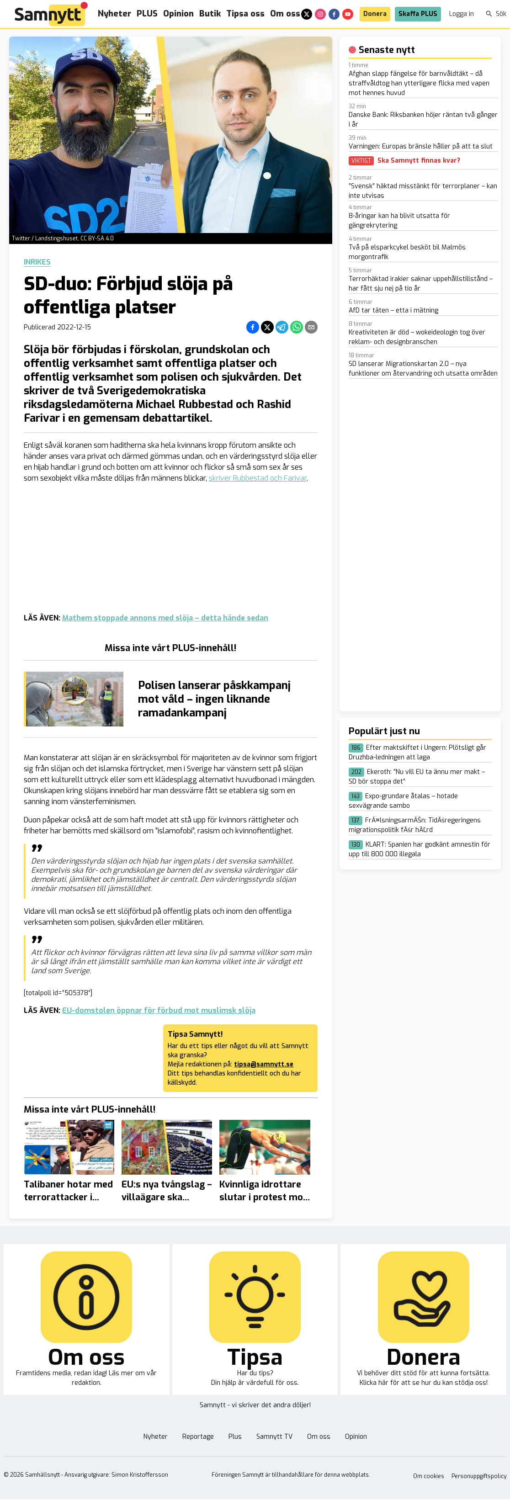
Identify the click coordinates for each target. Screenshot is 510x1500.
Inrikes (37, 262)
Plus (235, 1436)
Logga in (461, 14)
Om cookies (428, 1476)
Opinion (178, 13)
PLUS (147, 13)
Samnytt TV (274, 1436)
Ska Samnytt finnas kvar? (418, 161)
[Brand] (51, 14)
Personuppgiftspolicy (479, 1476)
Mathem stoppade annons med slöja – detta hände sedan (165, 618)
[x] (306, 14)
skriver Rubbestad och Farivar (258, 478)
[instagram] (320, 14)
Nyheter (114, 13)
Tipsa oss (245, 13)
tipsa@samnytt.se (263, 1064)
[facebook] (334, 14)
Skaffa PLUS (417, 14)
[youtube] (347, 14)
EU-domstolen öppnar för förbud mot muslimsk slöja (158, 1010)
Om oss (285, 13)
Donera (375, 14)
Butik (210, 13)
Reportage (198, 1436)
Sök (496, 14)
